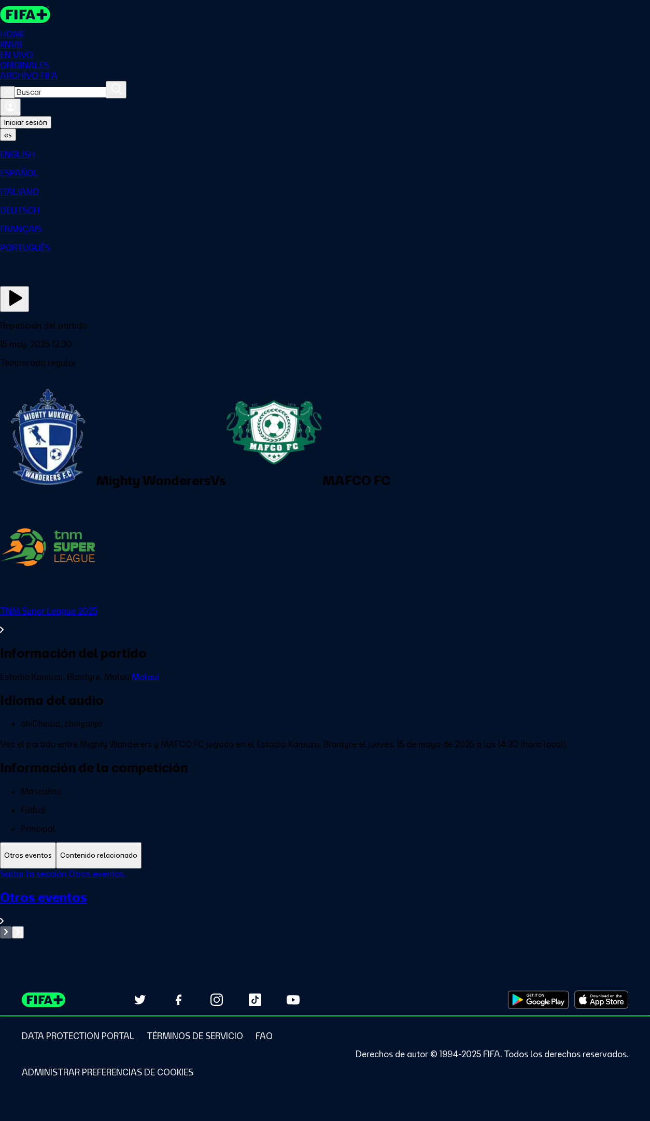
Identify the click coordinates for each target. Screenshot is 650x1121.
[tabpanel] (325, 904)
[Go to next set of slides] (18, 932)
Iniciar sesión (25, 122)
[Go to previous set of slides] (6, 932)
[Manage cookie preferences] (107, 1072)
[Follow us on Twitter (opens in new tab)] (140, 999)
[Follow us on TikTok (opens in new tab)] (255, 999)
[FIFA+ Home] (25, 14)
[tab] (28, 855)
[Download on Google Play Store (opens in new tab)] (538, 999)
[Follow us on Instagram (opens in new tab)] (216, 999)
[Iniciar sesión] (10, 107)
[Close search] (7, 92)
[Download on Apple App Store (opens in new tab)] (601, 999)
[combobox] (60, 92)
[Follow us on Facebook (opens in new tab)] (178, 999)
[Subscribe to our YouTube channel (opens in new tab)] (293, 999)
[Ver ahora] (14, 299)
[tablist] (325, 855)
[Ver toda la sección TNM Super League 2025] (325, 620)
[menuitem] (325, 154)
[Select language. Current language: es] (8, 135)
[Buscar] (116, 89)
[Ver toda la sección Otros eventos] (325, 907)
